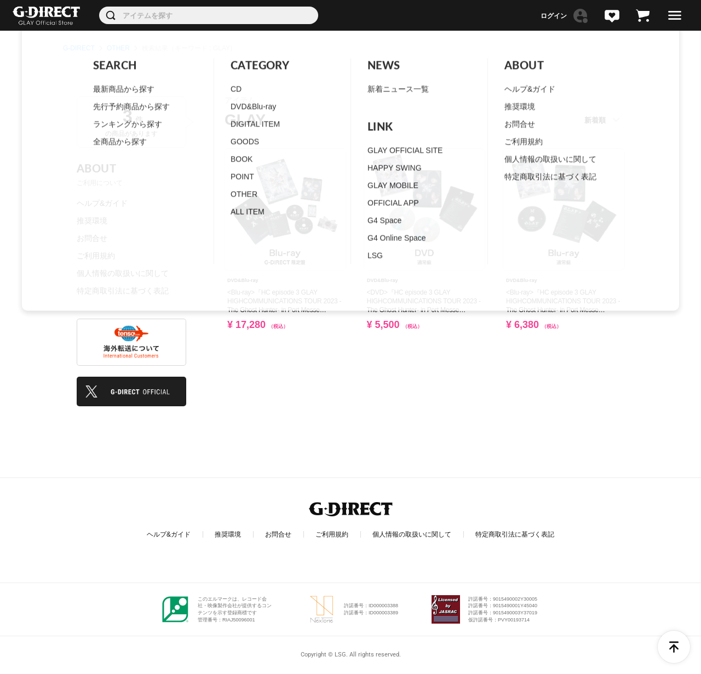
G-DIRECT (79, 48)
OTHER (118, 48)
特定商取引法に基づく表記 (123, 290)
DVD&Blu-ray (242, 280)
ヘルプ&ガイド (102, 203)
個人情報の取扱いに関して (123, 273)
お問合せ (92, 238)
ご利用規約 (96, 255)
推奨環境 (92, 220)
